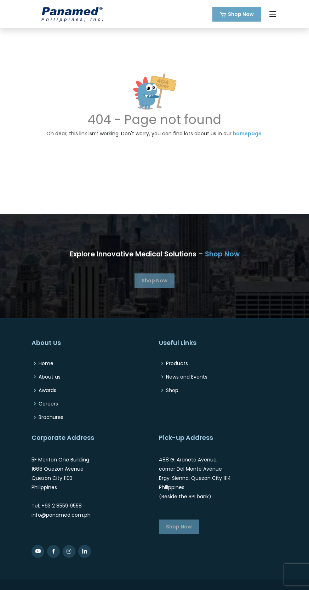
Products (177, 363)
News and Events (186, 376)
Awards (47, 390)
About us (50, 376)
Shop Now (241, 14)
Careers (48, 403)
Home (46, 363)
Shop (172, 390)
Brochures (51, 417)
